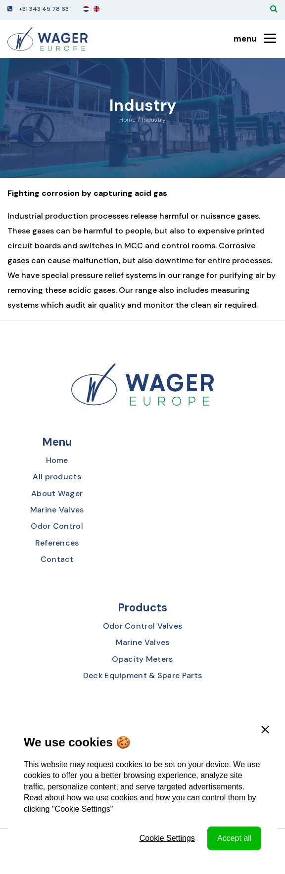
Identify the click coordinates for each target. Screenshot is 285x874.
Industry (154, 120)
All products (57, 476)
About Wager (57, 493)
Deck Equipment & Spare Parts (142, 675)
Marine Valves (57, 510)
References (57, 543)
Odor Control (57, 526)
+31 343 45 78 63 (43, 9)
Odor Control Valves (143, 626)
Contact (57, 559)
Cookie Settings (167, 838)
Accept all (234, 838)
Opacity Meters (142, 659)
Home (127, 120)
